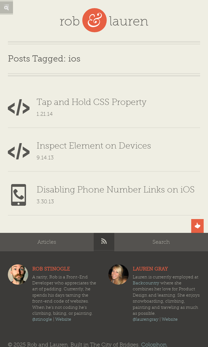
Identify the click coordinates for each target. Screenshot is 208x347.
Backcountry (146, 263)
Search (161, 222)
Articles (46, 222)
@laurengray (145, 299)
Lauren (118, 255)
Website (63, 299)
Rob (18, 255)
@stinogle (42, 299)
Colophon (154, 325)
